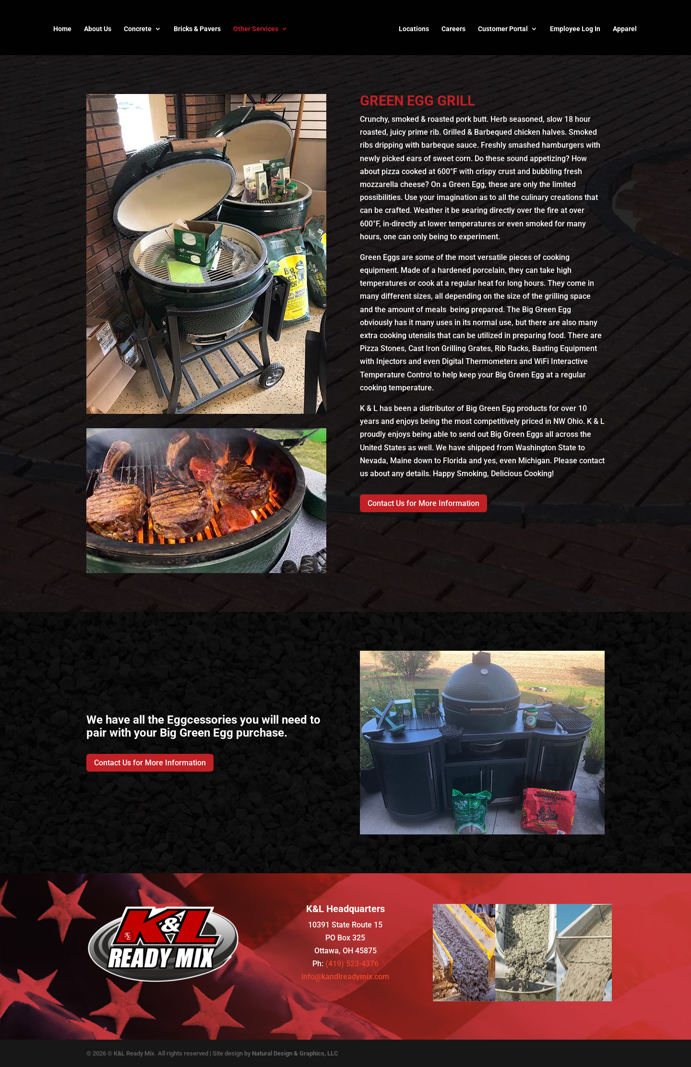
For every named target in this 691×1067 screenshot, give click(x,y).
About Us (97, 29)
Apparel (625, 29)
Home (62, 29)
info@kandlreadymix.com (345, 976)
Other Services (255, 29)
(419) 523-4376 (352, 963)
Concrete (138, 29)
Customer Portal (503, 29)
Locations (414, 29)
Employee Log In (575, 29)
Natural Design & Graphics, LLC (295, 1053)
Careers (453, 29)
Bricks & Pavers (197, 29)
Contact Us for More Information (423, 503)
